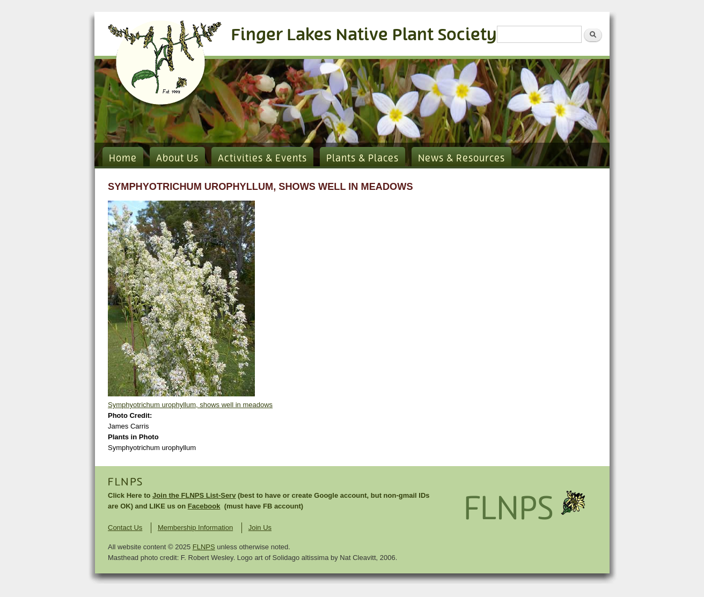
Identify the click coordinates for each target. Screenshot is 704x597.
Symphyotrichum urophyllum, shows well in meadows (190, 405)
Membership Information (195, 528)
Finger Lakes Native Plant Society (364, 35)
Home (123, 158)
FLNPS (125, 482)
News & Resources (461, 158)
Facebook (204, 506)
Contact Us (125, 528)
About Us (177, 158)
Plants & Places (362, 158)
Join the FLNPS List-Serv (194, 495)
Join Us (260, 528)
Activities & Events (262, 158)
